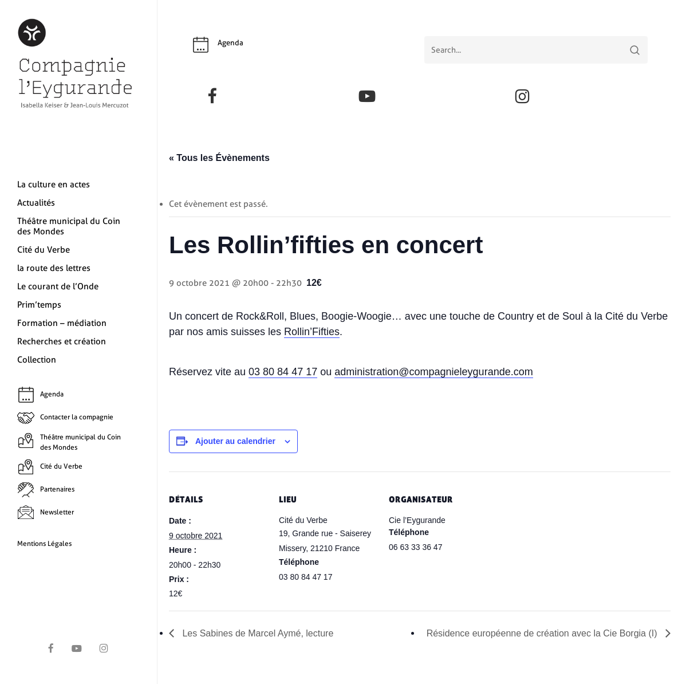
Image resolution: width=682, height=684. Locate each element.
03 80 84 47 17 (283, 372)
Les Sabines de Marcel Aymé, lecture (256, 633)
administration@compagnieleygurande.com (433, 372)
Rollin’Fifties (312, 331)
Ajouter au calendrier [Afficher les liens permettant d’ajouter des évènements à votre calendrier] (235, 441)
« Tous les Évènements (219, 158)
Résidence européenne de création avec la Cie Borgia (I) (543, 633)
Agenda (230, 42)
